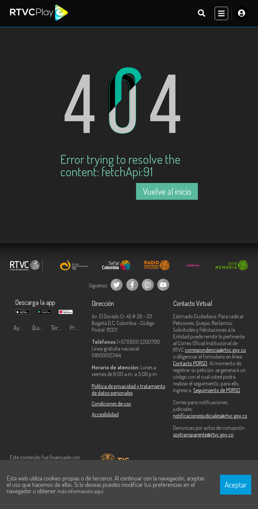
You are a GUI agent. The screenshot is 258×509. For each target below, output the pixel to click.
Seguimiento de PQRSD (216, 390)
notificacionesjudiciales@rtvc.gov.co (210, 415)
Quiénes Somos (40, 327)
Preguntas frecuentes (77, 327)
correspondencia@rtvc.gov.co (215, 349)
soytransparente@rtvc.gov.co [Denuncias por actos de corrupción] (203, 434)
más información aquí (80, 491)
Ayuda (20, 327)
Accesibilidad (105, 414)
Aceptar (236, 484)
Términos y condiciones (58, 327)
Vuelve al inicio (167, 191)
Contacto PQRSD (190, 363)
